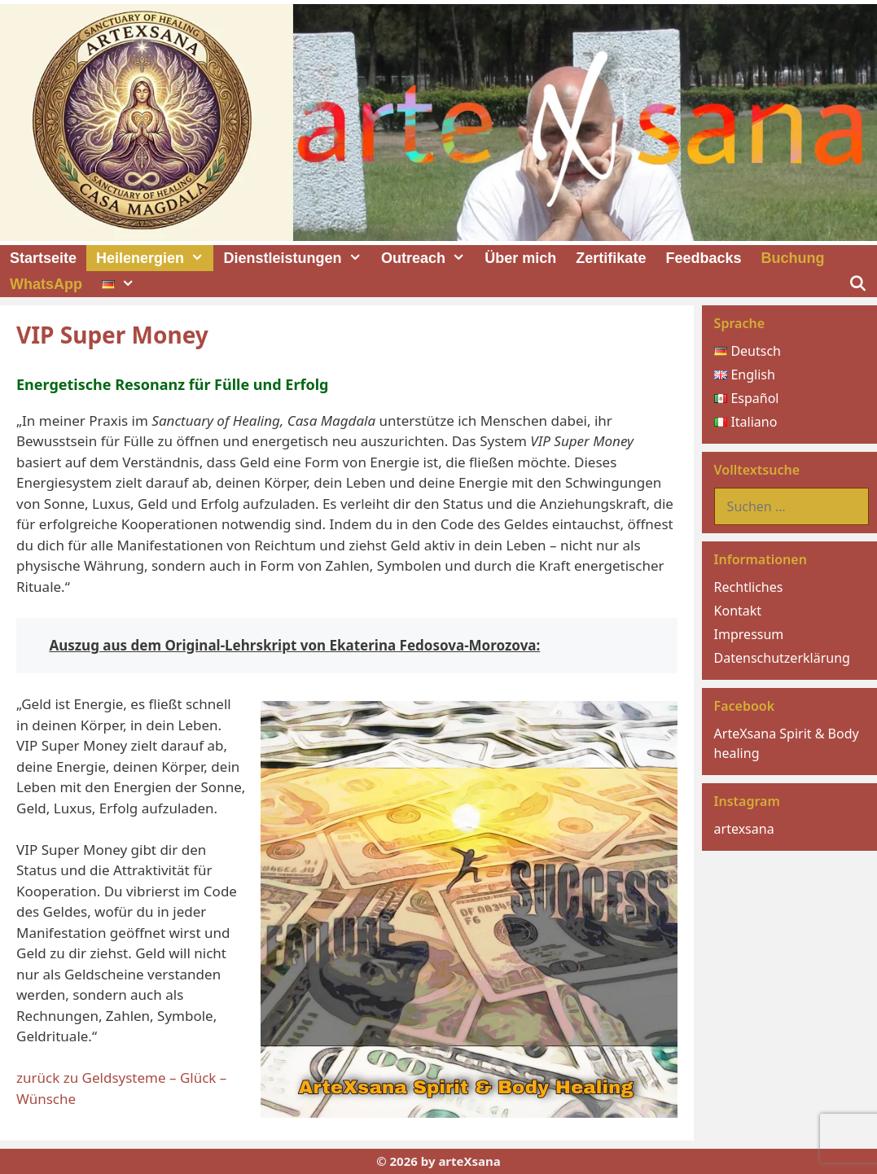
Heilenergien (154, 258)
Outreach (428, 258)
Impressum (749, 634)
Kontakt (738, 611)
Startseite (43, 258)
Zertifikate (611, 258)
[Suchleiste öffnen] (858, 284)
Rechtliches (748, 587)
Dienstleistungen (297, 258)
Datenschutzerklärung (782, 658)
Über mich (520, 258)
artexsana (744, 829)
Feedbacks (703, 258)
